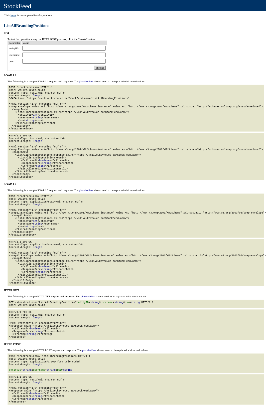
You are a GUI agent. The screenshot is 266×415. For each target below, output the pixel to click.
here (13, 15)
